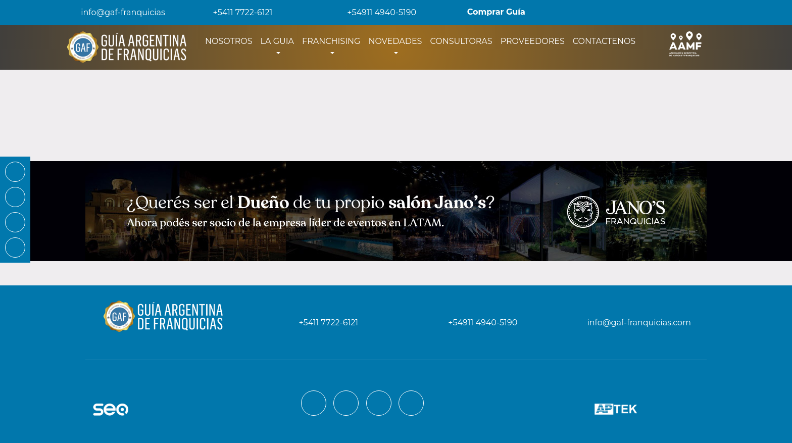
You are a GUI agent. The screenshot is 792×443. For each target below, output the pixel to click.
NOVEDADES (395, 41)
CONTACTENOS (604, 41)
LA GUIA (277, 41)
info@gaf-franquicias (115, 12)
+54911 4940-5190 (374, 12)
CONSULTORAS (461, 41)
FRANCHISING (331, 41)
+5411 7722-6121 (236, 12)
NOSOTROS (231, 40)
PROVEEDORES (533, 41)
